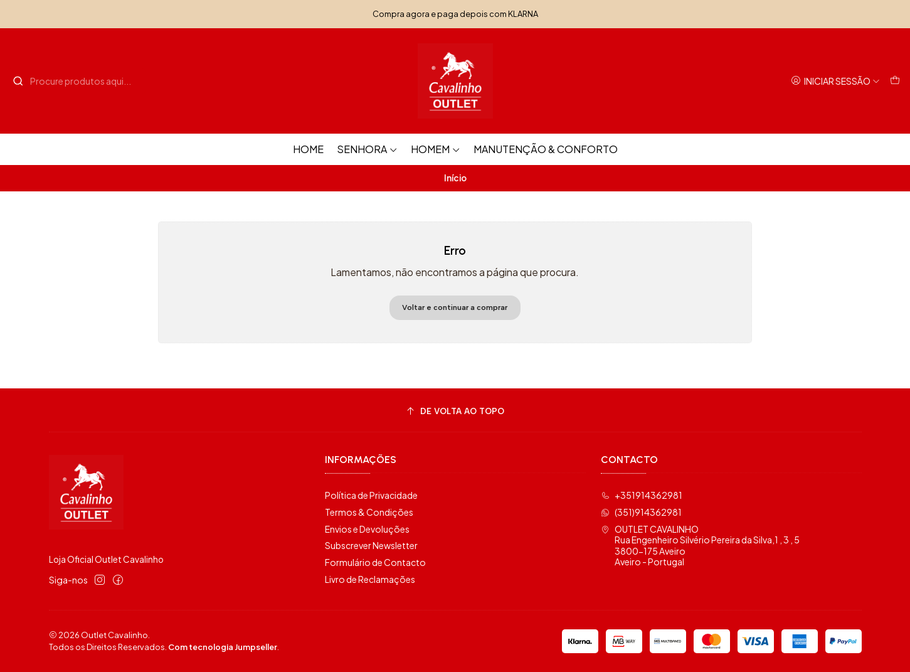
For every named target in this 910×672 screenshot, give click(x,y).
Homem (435, 149)
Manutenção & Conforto (546, 149)
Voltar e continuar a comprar (454, 307)
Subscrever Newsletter (371, 545)
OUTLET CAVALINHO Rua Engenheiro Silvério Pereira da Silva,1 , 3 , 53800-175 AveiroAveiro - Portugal (700, 545)
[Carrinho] (894, 81)
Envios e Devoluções (367, 529)
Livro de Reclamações (370, 579)
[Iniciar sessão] (835, 81)
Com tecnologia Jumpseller (222, 647)
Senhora (367, 149)
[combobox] (76, 80)
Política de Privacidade (371, 495)
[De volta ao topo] (455, 411)
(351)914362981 (641, 512)
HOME (308, 149)
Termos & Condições (369, 512)
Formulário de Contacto (375, 562)
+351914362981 (641, 495)
